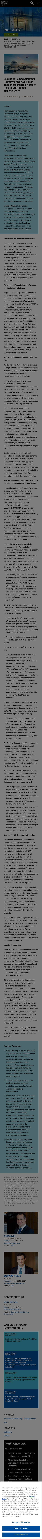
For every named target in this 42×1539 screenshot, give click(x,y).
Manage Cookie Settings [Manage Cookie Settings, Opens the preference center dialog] (21, 1523)
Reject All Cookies (20, 1529)
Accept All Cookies (21, 1536)
